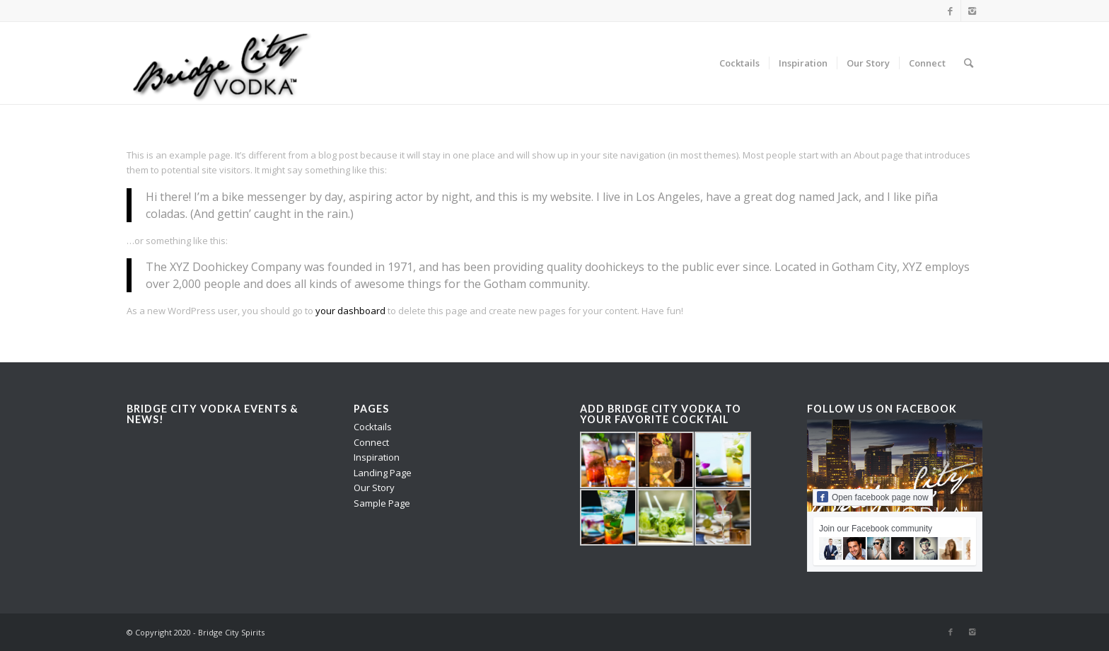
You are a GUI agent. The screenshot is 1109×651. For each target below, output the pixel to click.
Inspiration (377, 457)
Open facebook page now (873, 496)
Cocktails (373, 426)
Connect (371, 442)
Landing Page (383, 472)
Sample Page (382, 503)
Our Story (374, 487)
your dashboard (350, 310)
